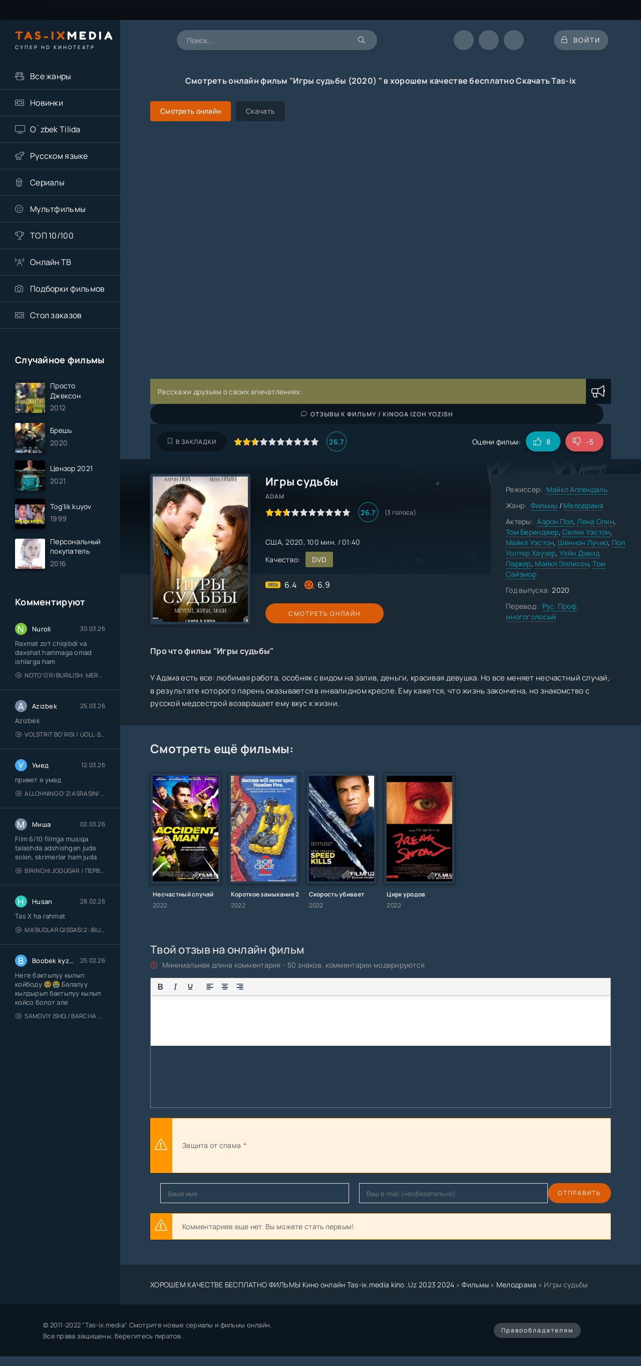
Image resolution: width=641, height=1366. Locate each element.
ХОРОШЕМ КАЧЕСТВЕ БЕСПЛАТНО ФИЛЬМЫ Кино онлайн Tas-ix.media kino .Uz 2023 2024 (302, 1284)
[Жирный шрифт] (160, 986)
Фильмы (544, 505)
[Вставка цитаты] (313, 986)
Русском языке (59, 155)
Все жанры (51, 76)
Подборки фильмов (67, 288)
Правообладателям (537, 1330)
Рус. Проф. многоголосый (542, 611)
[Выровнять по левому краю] (209, 986)
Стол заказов (56, 315)
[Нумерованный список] (274, 986)
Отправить (181, 1193)
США (273, 542)
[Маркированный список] (259, 986)
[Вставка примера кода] (328, 986)
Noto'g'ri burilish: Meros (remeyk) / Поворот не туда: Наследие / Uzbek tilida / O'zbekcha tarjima (60, 683)
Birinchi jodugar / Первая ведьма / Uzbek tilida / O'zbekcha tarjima (60, 879)
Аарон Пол (555, 521)
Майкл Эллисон (562, 563)
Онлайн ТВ (51, 262)
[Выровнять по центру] (224, 986)
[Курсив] (175, 986)
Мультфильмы (58, 208)
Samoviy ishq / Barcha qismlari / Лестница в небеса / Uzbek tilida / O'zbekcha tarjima (60, 1024)
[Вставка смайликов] (293, 986)
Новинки (46, 102)
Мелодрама (583, 505)
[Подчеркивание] (190, 986)
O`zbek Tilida (55, 129)
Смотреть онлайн (311, 613)
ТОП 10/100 (52, 235)
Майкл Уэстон (530, 542)
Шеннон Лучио (583, 542)
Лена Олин (595, 521)
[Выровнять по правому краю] (239, 986)
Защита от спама (211, 1145)
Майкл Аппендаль (576, 489)
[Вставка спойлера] (343, 986)
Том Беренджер (532, 532)
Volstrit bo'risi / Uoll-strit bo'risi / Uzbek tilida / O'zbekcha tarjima (60, 743)
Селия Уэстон (586, 532)
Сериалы (47, 182)
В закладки (192, 441)
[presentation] (358, 1145)
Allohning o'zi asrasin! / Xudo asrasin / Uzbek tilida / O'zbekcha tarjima (60, 802)
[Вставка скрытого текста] (358, 986)
